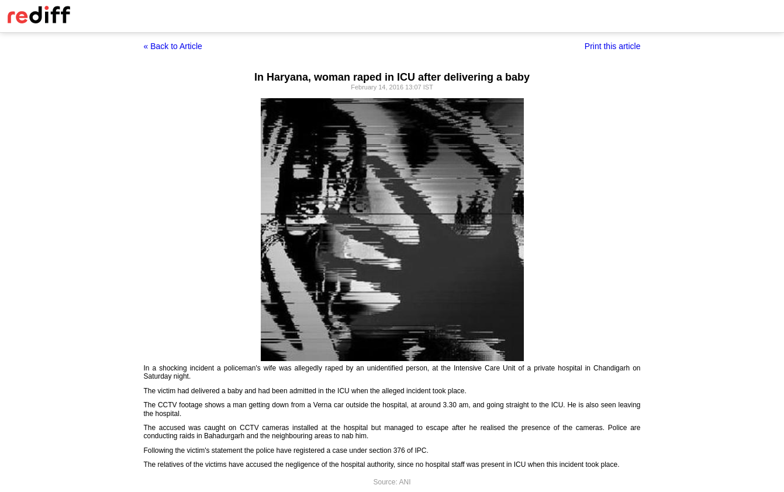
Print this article (613, 46)
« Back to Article (173, 46)
